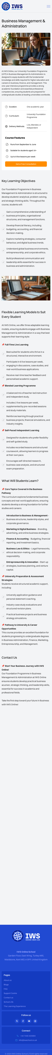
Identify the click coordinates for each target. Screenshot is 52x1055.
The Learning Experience (15, 1006)
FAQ (5, 989)
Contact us (8, 997)
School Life (8, 1002)
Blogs (6, 984)
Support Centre (10, 993)
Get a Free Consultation (26, 164)
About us (8, 980)
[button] (48, 6)
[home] (12, 6)
